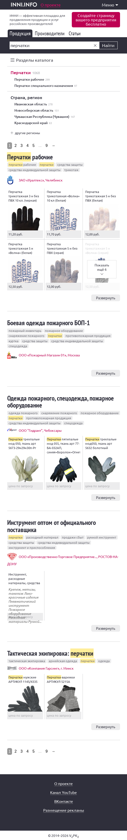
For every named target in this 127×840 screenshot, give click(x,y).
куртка (13, 341)
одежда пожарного (23, 413)
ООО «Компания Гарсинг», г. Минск (46, 668)
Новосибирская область (36, 110)
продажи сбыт (73, 537)
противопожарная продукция (88, 336)
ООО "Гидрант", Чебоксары (40, 430)
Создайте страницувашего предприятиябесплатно (96, 19)
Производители (50, 33)
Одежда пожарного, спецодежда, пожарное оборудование (60, 401)
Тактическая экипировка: (50, 653)
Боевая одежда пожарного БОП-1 (48, 322)
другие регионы (27, 133)
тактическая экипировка (27, 661)
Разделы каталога (34, 59)
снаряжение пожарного (26, 336)
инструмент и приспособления (32, 548)
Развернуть (105, 297)
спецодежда (18, 346)
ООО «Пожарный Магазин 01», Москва (49, 355)
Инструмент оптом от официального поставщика (51, 526)
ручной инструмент (101, 537)
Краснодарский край (33, 123)
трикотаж (71, 170)
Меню (110, 4)
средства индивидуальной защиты (34, 170)
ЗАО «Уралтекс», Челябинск (41, 180)
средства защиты (70, 164)
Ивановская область (33, 104)
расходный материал (42, 537)
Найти (108, 45)
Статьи (75, 33)
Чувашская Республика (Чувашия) (44, 117)
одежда (104, 661)
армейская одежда (63, 661)
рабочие (30, 156)
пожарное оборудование (64, 331)
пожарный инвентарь (25, 331)
